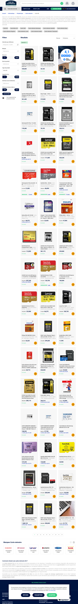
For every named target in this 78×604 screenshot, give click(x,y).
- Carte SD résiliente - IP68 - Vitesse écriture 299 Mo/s (48, 95)
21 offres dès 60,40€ (63, 402)
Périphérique (20, 13)
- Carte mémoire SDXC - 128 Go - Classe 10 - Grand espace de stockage (66, 217)
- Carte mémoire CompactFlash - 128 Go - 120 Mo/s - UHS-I (29, 249)
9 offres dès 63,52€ (63, 189)
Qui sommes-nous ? (7, 594)
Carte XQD (23, 28)
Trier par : (58, 38)
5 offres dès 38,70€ (63, 524)
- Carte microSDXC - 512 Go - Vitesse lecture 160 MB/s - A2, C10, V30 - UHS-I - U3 (48, 278)
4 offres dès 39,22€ (63, 371)
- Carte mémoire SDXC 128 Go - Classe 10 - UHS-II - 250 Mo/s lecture (66, 307)
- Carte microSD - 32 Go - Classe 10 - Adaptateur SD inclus (28, 186)
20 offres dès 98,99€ (63, 432)
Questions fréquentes (7, 602)
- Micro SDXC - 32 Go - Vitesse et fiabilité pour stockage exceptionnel (66, 338)
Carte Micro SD (14, 28)
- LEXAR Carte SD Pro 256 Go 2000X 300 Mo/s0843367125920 (66, 249)
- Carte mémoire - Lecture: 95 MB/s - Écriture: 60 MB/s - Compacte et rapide (66, 521)
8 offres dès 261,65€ (45, 402)
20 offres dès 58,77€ (26, 159)
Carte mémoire (29, 13)
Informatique (11, 13)
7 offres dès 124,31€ (45, 463)
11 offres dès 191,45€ (26, 432)
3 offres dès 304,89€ (26, 282)
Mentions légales (43, 600)
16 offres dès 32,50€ (45, 432)
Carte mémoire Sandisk (49, 28)
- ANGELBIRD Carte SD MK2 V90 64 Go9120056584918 (48, 459)
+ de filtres (6, 93)
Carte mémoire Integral (58, 551)
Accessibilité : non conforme (46, 602)
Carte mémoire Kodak (36, 31)
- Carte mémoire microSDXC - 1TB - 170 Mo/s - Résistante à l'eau (48, 489)
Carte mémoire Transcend (51, 31)
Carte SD (5, 28)
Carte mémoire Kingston (9, 31)
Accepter (52, 595)
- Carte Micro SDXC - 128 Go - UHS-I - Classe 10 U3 (29, 217)
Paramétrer (38, 595)
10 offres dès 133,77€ (26, 463)
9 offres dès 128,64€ (63, 494)
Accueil (4, 13)
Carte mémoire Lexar (23, 31)
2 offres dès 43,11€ (26, 222)
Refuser (25, 595)
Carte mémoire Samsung (34, 28)
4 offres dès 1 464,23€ (27, 524)
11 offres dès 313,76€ (26, 494)
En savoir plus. (52, 590)
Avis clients (5, 596)
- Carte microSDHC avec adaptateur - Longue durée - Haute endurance (65, 490)
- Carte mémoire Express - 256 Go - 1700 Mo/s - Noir (29, 489)
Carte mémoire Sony (62, 28)
